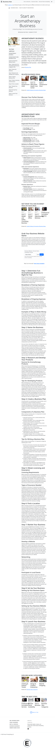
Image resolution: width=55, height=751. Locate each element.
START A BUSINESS (14, 722)
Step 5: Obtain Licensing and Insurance (14, 81)
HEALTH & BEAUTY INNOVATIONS (26, 7)
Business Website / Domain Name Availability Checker (32, 251)
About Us (29, 720)
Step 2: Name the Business (12, 70)
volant (10, 45)
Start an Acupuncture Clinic (26, 84)
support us (10, 5)
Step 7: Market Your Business (13, 87)
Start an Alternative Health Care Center (34, 85)
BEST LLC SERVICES (14, 724)
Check (41, 254)
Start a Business (27, 1)
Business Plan (28, 67)
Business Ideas (34, 1)
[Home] (9, 7)
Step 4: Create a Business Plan (12, 77)
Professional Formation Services (45, 214)
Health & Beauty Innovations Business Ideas (36, 90)
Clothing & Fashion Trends (25, 685)
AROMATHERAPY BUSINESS (12, 54)
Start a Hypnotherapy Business (39, 216)
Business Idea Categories (32, 689)
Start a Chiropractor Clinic (43, 84)
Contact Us (30, 722)
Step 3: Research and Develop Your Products (14, 73)
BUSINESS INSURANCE (15, 726)
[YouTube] (28, 728)
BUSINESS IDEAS (14, 7)
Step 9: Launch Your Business (13, 94)
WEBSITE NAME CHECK (15, 727)
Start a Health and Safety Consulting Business (25, 219)
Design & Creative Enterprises (34, 685)
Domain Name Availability (44, 1)
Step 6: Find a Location (14, 84)
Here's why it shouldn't (39, 263)
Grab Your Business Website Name (13, 61)
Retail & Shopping (42, 684)
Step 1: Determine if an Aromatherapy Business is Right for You (14, 66)
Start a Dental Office (30, 216)
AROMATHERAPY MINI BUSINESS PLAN (14, 57)
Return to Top (34, 712)
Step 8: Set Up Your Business (13, 90)
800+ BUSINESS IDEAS (14, 720)
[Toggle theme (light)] (51, 1)
